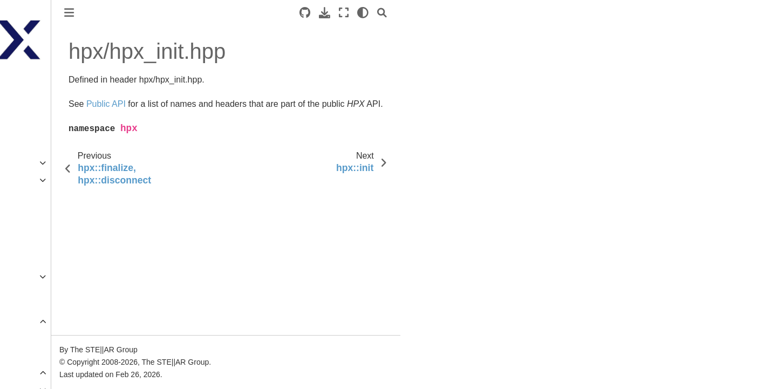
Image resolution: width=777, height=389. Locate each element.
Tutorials (32, 145)
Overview (33, 276)
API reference (42, 321)
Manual (30, 180)
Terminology (38, 197)
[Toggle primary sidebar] (178, 12)
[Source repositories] (414, 12)
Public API (44, 339)
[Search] (491, 12)
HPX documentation (51, 83)
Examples (34, 163)
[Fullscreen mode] (453, 12)
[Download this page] (434, 12)
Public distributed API (62, 356)
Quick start (35, 128)
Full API (40, 372)
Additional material (49, 231)
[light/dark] (472, 12)
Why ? (36, 214)
